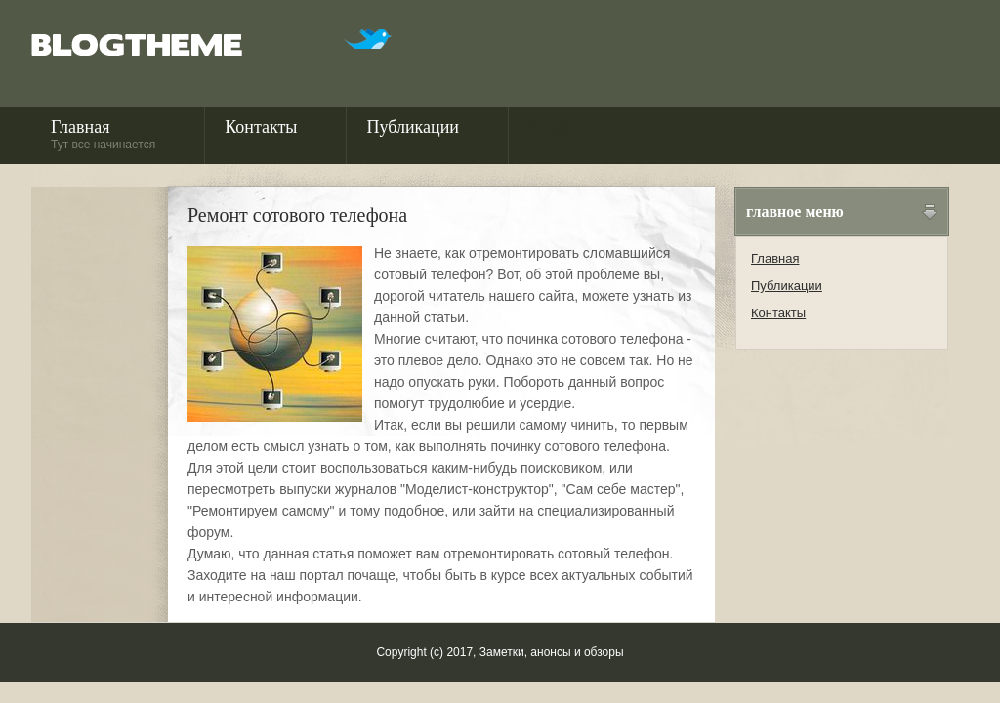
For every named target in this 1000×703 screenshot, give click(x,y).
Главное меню (795, 211)
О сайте (557, 134)
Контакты (261, 134)
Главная (103, 134)
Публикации (412, 134)
